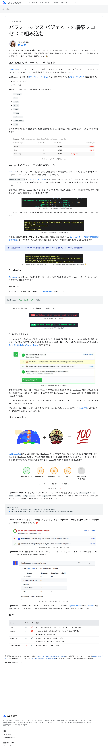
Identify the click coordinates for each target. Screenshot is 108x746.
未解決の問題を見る (10, 738)
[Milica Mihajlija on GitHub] (22, 45)
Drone (35, 345)
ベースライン (44, 2)
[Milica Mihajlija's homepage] (25, 45)
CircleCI (20, 345)
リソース (32, 2)
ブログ (74, 2)
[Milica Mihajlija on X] (19, 45)
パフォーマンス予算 (76, 77)
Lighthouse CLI (75, 606)
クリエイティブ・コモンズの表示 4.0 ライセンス (50, 656)
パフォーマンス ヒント (36, 179)
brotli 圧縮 (83, 408)
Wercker (28, 345)
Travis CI (12, 345)
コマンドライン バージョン (38, 77)
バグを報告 (7, 734)
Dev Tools (90, 606)
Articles (6, 9)
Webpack (12, 172)
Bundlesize (13, 277)
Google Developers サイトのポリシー (44, 658)
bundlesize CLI (48, 291)
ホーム (11, 21)
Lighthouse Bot (15, 454)
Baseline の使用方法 (60, 2)
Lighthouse (13, 69)
